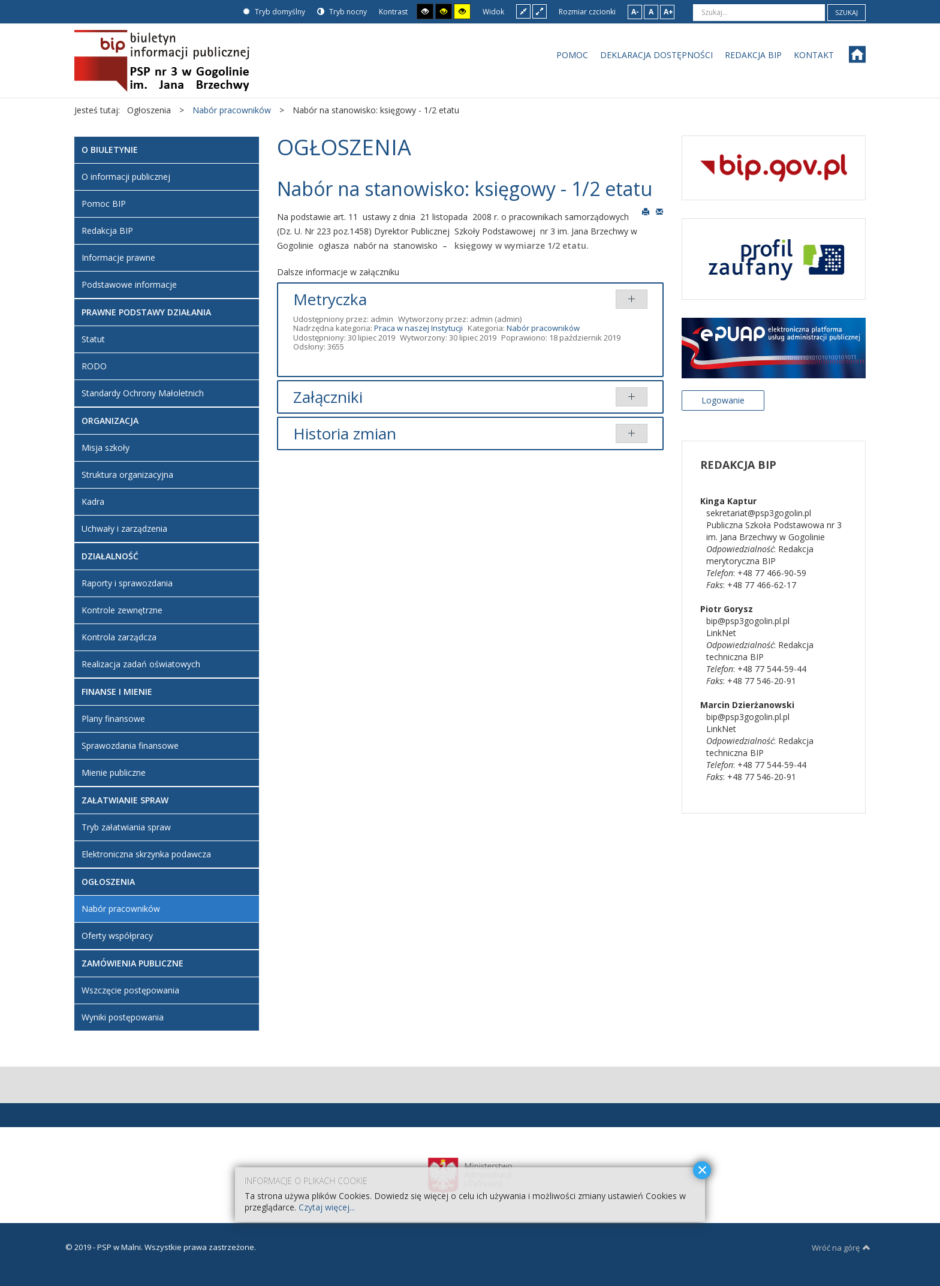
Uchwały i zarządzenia (124, 528)
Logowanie (723, 400)
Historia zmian (344, 433)
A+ (668, 12)
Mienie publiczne (114, 772)
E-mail (659, 211)
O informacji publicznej (126, 176)
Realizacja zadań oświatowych (141, 664)
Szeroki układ (539, 11)
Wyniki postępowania (123, 1017)
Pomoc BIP (104, 203)
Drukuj (645, 211)
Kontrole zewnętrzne (122, 610)
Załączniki (328, 397)
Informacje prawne (118, 257)
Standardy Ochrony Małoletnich (143, 393)
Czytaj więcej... (327, 1207)
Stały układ (523, 11)
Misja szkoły (105, 447)
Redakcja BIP (107, 230)
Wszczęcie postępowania (130, 990)
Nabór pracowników (543, 328)
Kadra (93, 501)
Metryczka (330, 299)
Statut (93, 339)
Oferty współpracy (117, 935)
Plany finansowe (113, 718)
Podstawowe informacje (129, 284)
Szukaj (846, 12)
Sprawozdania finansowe (130, 745)
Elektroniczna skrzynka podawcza (146, 854)
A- (635, 12)
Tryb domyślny (274, 11)
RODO (94, 366)
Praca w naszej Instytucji (418, 328)
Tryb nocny (342, 11)
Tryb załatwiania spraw (126, 827)
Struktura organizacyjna (127, 474)
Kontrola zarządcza (119, 637)
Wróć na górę (841, 1248)
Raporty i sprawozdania (127, 583)
